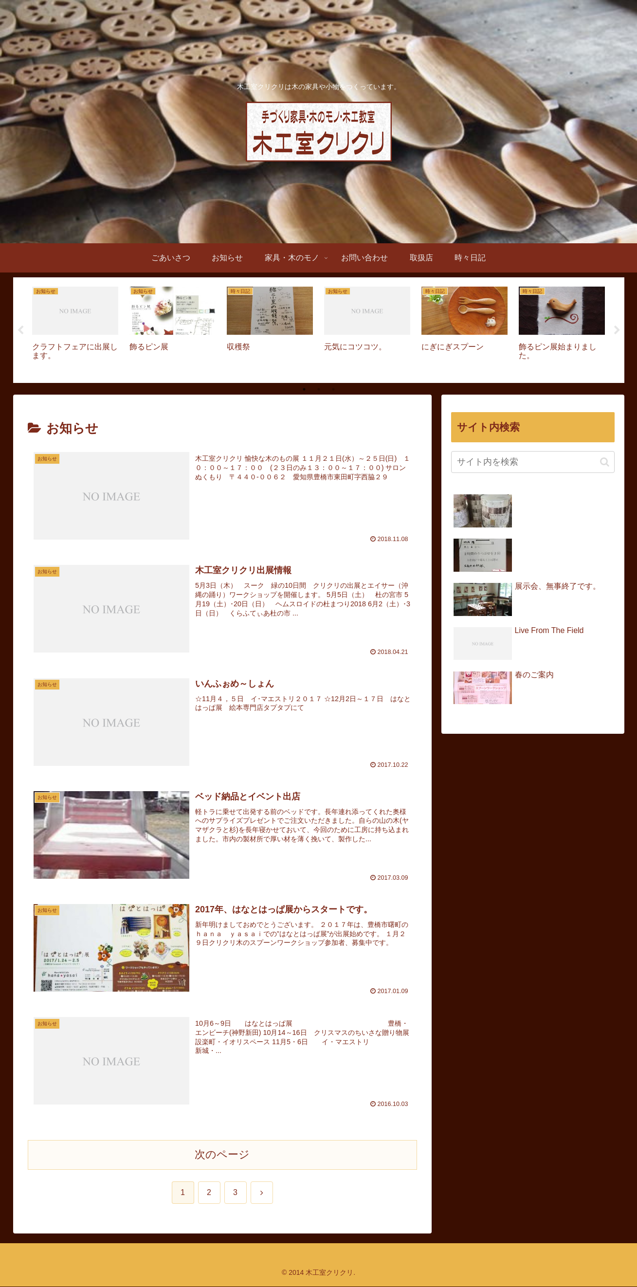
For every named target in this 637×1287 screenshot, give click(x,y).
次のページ (222, 1155)
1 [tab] (304, 390)
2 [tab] (319, 390)
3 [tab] (333, 390)
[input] (533, 462)
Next (617, 330)
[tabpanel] (75, 328)
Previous (20, 330)
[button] (604, 462)
